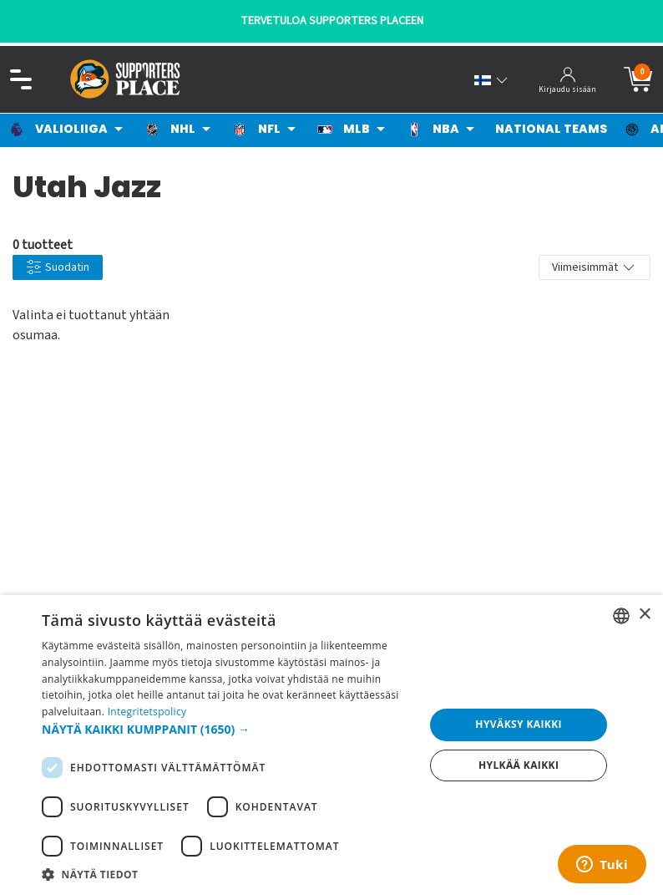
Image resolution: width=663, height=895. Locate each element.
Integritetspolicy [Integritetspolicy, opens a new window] (147, 711)
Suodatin (57, 268)
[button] (227, 729)
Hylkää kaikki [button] (518, 765)
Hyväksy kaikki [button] (518, 724)
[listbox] (621, 616)
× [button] (644, 614)
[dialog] (331, 745)
